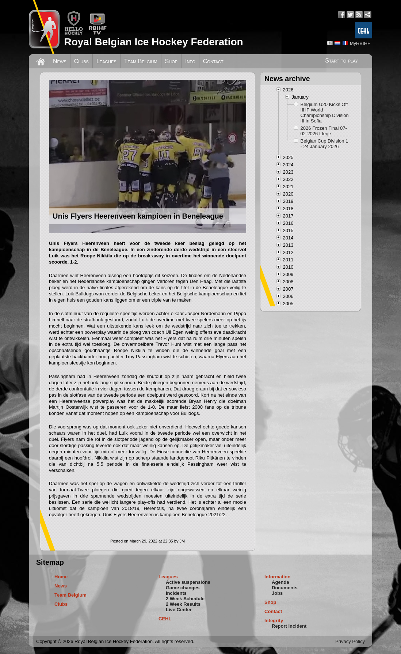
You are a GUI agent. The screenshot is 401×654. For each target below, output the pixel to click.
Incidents (176, 593)
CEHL (165, 618)
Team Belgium (140, 61)
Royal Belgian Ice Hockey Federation (153, 42)
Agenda (280, 582)
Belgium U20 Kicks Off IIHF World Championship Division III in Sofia (325, 113)
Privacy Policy (350, 641)
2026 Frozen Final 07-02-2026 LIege (324, 130)
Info (190, 61)
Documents (285, 587)
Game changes (183, 587)
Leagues (106, 61)
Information (277, 576)
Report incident (289, 626)
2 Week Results (183, 604)
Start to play (341, 60)
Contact (213, 61)
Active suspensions (188, 582)
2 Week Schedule (185, 598)
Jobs (277, 593)
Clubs (81, 61)
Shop (171, 61)
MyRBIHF (360, 43)
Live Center (179, 609)
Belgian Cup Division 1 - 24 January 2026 (324, 143)
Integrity (273, 620)
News (59, 61)
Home (61, 576)
